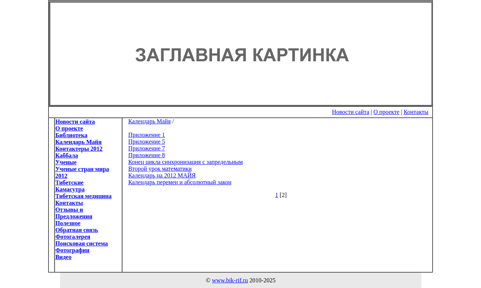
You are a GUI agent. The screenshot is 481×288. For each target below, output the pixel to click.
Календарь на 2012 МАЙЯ (162, 175)
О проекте (386, 112)
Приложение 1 (146, 135)
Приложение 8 (146, 155)
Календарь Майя (149, 121)
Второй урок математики (160, 168)
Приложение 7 (146, 148)
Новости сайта (350, 112)
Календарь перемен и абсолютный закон (179, 182)
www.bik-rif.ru (230, 280)
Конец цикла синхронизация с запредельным (185, 162)
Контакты (416, 112)
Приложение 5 (146, 141)
